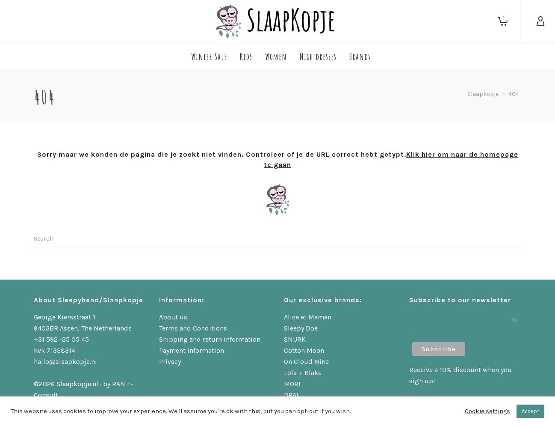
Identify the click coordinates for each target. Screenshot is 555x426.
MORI (292, 384)
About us (173, 317)
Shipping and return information (209, 339)
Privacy (170, 361)
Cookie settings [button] (487, 411)
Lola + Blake (303, 373)
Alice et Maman (307, 317)
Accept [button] (530, 411)
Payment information (191, 350)
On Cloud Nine (306, 361)
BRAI (291, 395)
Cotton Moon (304, 350)
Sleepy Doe (301, 328)
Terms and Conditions (193, 328)
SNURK (295, 339)
